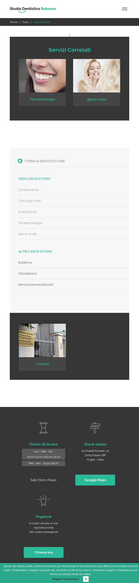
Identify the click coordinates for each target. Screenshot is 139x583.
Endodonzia (27, 212)
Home (13, 22)
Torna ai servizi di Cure (41, 161)
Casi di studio (41, 22)
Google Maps (95, 480)
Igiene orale (27, 234)
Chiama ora (44, 552)
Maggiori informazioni (65, 579)
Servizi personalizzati (35, 284)
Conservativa (28, 190)
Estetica (25, 262)
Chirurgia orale (29, 201)
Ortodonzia (27, 273)
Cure (25, 22)
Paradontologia (30, 223)
